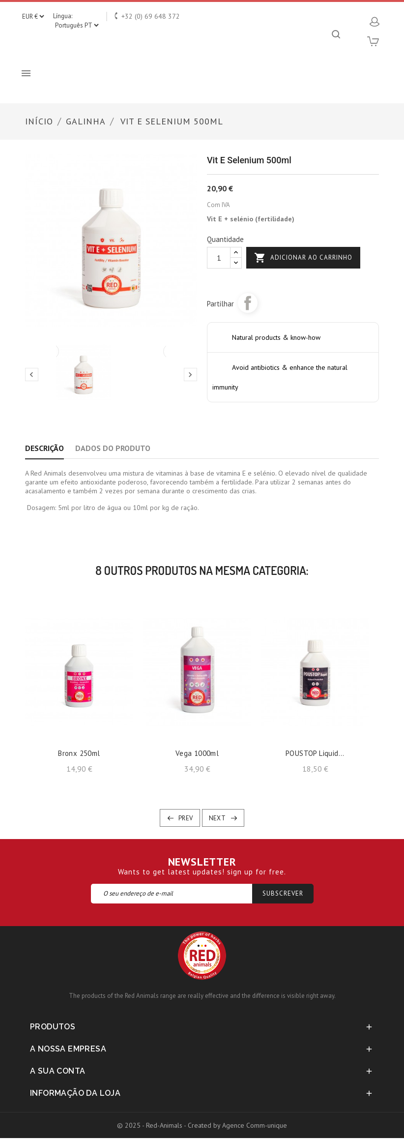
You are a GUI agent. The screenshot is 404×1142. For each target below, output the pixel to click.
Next (217, 818)
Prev (185, 818)
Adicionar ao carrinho (303, 258)
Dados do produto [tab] (112, 448)
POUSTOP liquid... (315, 753)
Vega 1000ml (197, 753)
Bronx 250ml (79, 753)
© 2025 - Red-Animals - (152, 1125)
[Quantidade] (219, 258)
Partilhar (248, 303)
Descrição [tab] (44, 448)
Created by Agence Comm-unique (237, 1125)
